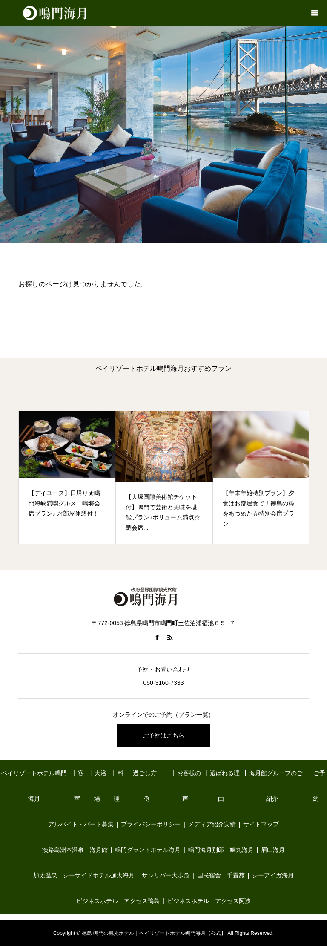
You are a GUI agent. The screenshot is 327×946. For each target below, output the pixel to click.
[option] (67, 477)
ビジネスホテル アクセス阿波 (209, 900)
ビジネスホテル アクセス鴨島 (118, 900)
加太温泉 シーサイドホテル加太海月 (84, 875)
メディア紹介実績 (212, 824)
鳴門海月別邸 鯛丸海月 (221, 849)
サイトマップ (261, 824)
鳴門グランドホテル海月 (148, 849)
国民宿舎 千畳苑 (221, 875)
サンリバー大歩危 (165, 875)
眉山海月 (273, 849)
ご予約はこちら (163, 735)
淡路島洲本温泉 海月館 (75, 849)
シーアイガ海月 (273, 875)
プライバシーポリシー (151, 824)
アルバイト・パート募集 (81, 824)
